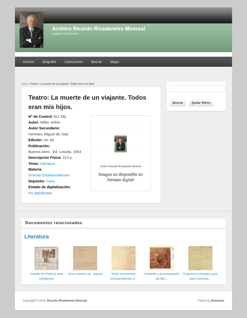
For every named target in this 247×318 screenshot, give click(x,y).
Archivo (28, 62)
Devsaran (217, 300)
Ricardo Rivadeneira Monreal (67, 300)
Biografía (49, 62)
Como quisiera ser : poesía (85, 274)
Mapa (114, 62)
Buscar (96, 62)
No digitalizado (40, 193)
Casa (50, 181)
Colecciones (73, 62)
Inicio (24, 83)
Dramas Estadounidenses (49, 175)
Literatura (47, 163)
